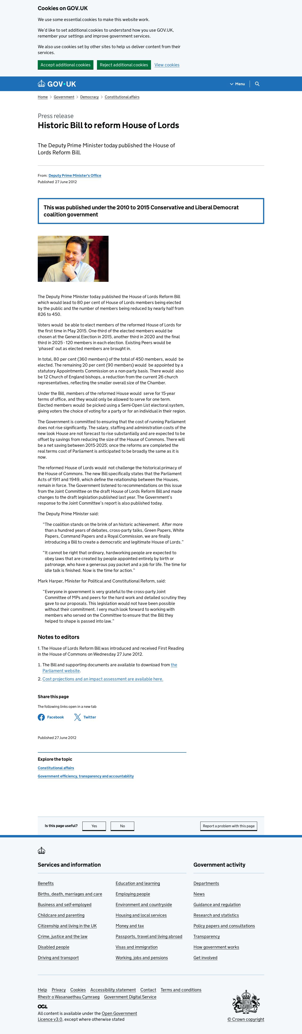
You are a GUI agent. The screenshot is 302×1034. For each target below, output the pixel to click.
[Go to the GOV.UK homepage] (57, 84)
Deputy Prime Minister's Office (75, 175)
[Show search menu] (257, 84)
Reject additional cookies (124, 65)
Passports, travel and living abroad (149, 936)
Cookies (78, 989)
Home (43, 97)
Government (64, 97)
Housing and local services (141, 915)
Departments (206, 883)
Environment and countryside (144, 904)
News (199, 894)
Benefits (46, 883)
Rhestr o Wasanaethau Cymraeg (69, 997)
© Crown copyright (245, 1019)
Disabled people (53, 947)
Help (42, 989)
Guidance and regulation (217, 904)
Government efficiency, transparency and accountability (86, 776)
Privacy (59, 989)
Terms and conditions (181, 989)
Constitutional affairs (122, 97)
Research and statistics (216, 915)
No (127, 826)
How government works (216, 947)
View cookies (167, 65)
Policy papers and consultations (224, 925)
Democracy (89, 97)
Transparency (206, 936)
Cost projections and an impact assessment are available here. (102, 679)
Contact (148, 989)
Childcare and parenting (61, 915)
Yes (99, 826)
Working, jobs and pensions (142, 957)
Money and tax (130, 925)
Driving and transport (58, 957)
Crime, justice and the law (63, 936)
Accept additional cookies (66, 65)
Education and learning (138, 883)
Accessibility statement (113, 989)
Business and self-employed (65, 904)
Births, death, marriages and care (70, 894)
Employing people (133, 894)
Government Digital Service (130, 997)
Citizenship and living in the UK (67, 925)
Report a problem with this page (229, 826)
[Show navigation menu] (237, 84)
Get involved (205, 957)
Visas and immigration (137, 947)
